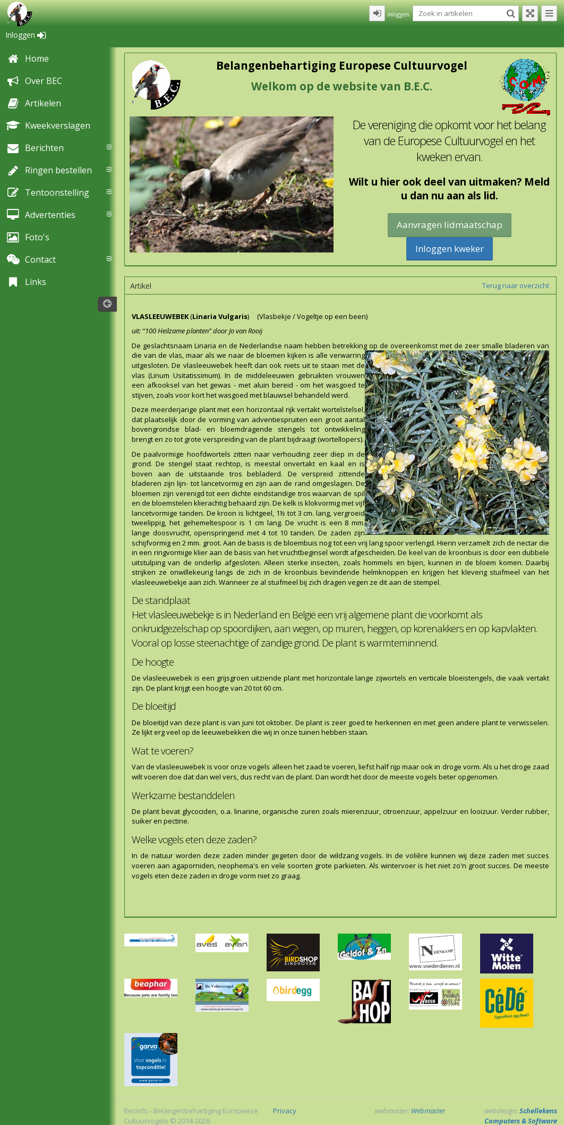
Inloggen (25, 35)
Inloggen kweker (449, 248)
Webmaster (428, 1110)
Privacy (284, 1110)
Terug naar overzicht (515, 285)
